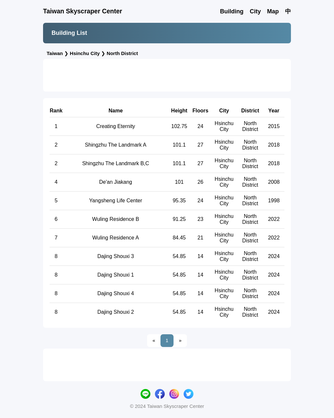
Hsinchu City (85, 53)
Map (273, 11)
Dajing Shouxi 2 (115, 312)
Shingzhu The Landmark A (115, 145)
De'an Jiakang (115, 182)
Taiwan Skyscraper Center (82, 11)
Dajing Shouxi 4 (115, 293)
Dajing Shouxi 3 (115, 256)
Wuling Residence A (115, 237)
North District (122, 53)
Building (231, 11)
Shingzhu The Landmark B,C (115, 163)
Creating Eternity (115, 126)
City (255, 11)
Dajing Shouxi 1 (115, 275)
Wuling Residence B (115, 219)
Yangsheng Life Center (115, 200)
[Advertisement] (167, 75)
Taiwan (55, 53)
